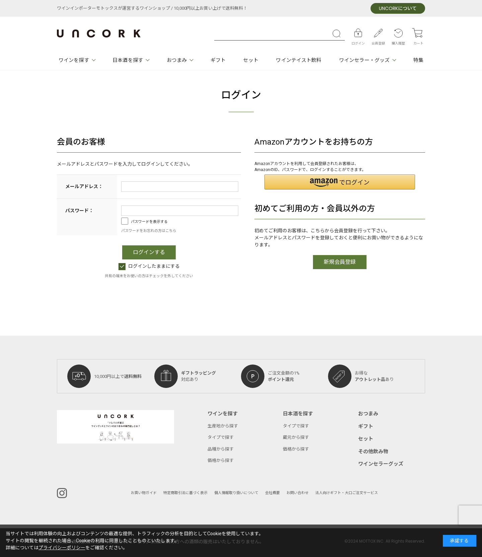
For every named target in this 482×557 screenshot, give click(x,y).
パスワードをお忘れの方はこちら (148, 231)
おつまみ (177, 60)
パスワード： (79, 210)
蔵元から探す (296, 437)
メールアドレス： (84, 186)
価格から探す (221, 460)
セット (250, 60)
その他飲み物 (373, 451)
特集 (418, 60)
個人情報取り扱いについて (236, 493)
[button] (339, 181)
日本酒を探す (127, 60)
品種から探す (221, 449)
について (398, 8)
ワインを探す (74, 60)
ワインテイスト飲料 (298, 60)
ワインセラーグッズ (380, 464)
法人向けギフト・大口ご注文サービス (346, 493)
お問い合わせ (298, 493)
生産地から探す (223, 426)
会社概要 (272, 493)
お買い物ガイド (144, 493)
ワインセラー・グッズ (364, 60)
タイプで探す (221, 437)
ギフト (218, 60)
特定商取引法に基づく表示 (185, 493)
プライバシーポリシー (61, 547)
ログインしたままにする (149, 266)
